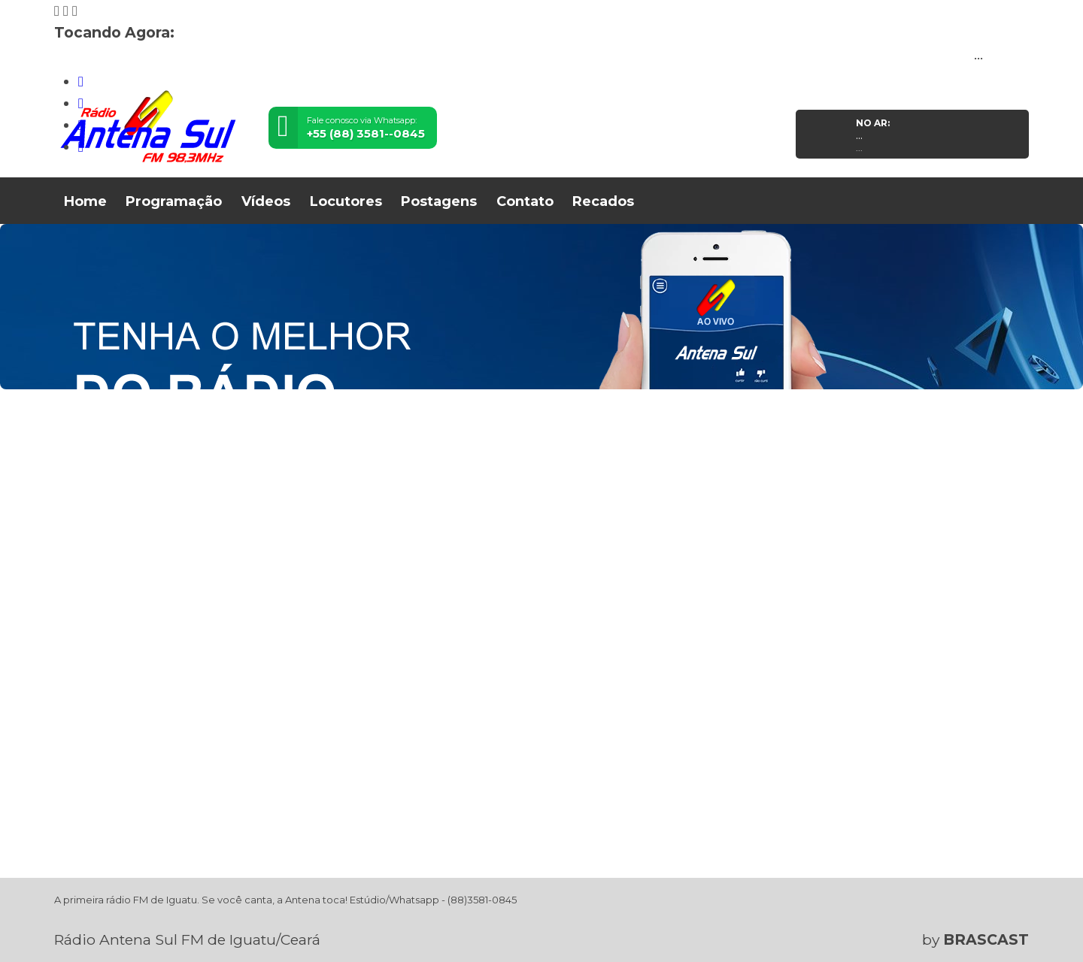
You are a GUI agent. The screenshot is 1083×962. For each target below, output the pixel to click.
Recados (603, 201)
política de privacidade (570, 925)
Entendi (982, 913)
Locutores (346, 201)
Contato (525, 201)
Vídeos (265, 201)
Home (85, 201)
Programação (174, 201)
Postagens (439, 201)
